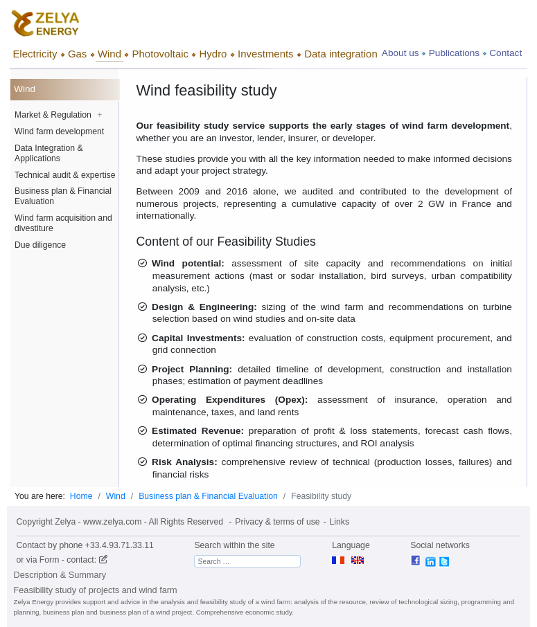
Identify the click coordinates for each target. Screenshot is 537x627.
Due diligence (40, 245)
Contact (505, 53)
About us (400, 53)
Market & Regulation (58, 115)
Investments (266, 54)
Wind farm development (59, 131)
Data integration (341, 54)
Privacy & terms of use (277, 522)
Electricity (34, 54)
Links (340, 522)
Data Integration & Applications (49, 153)
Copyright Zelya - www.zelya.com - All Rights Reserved (120, 522)
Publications (454, 53)
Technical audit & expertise (65, 175)
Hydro (213, 54)
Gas (77, 54)
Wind (109, 54)
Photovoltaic (160, 54)
